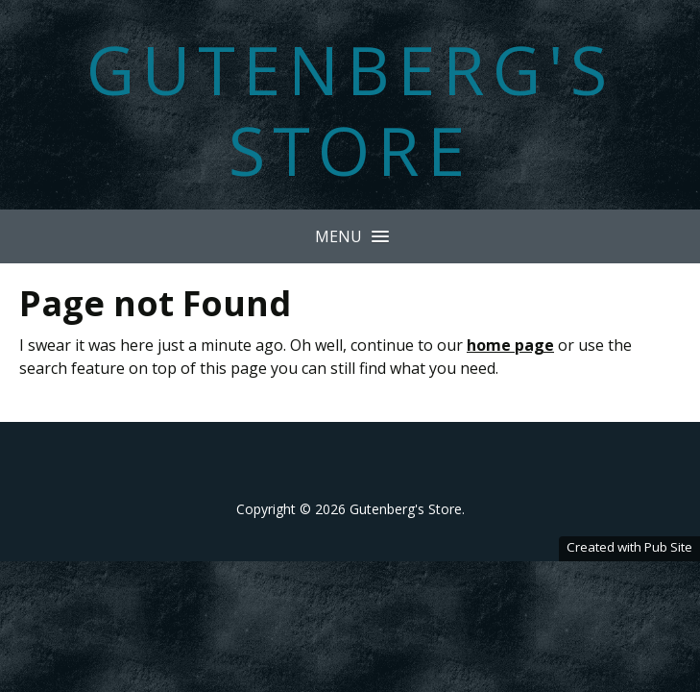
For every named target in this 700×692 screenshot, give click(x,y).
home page (510, 345)
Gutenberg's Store (350, 109)
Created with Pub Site (629, 547)
